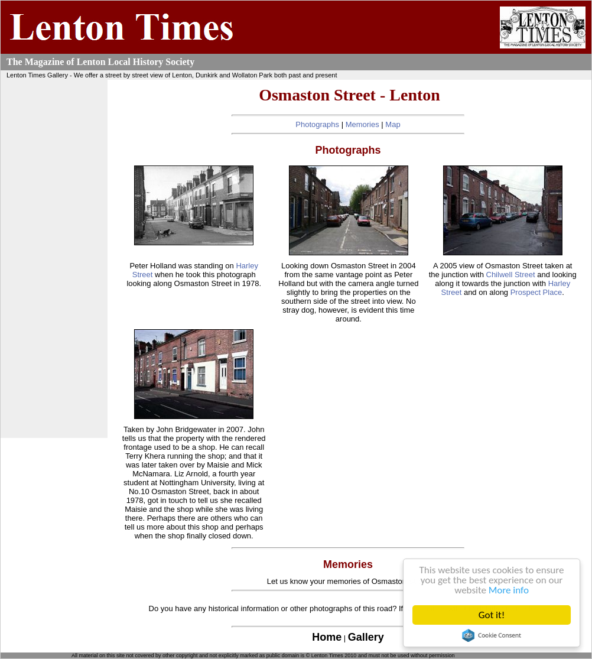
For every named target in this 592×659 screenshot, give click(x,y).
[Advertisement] (54, 259)
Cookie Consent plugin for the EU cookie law (491, 635)
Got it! (492, 615)
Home (326, 637)
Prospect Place (536, 292)
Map (392, 124)
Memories (362, 124)
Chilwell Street (510, 274)
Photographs (317, 124)
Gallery (366, 637)
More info (509, 590)
